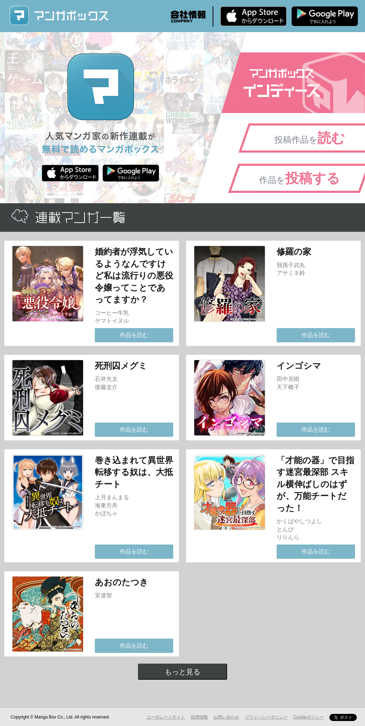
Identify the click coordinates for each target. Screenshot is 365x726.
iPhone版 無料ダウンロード (253, 16)
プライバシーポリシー (266, 717)
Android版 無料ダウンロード (325, 16)
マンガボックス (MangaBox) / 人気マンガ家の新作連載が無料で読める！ (59, 15)
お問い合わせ (226, 717)
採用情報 (199, 717)
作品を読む (134, 335)
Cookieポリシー (308, 717)
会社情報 (188, 16)
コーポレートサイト (165, 717)
